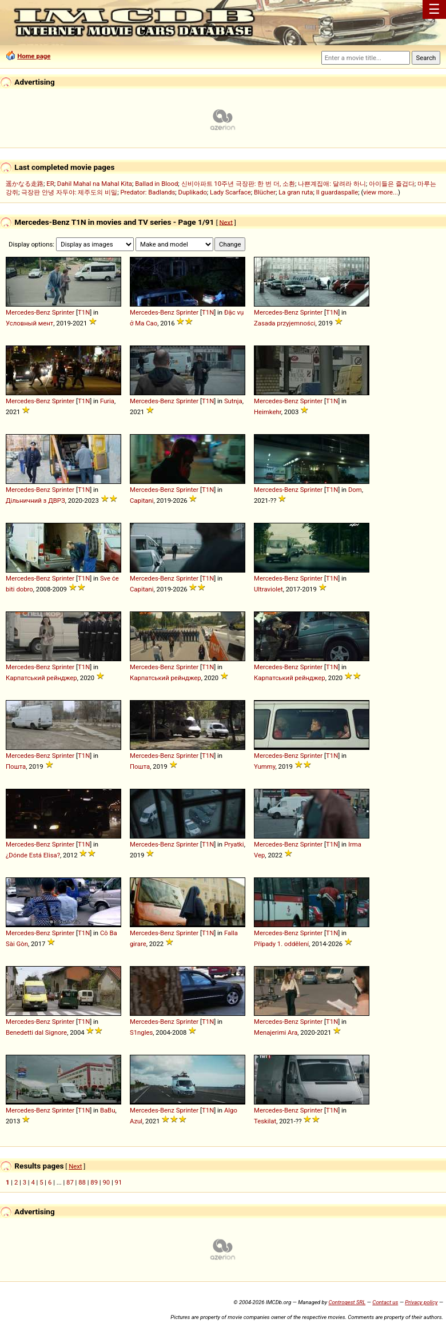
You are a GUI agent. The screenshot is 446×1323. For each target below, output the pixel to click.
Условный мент (29, 323)
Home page (33, 56)
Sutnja (233, 401)
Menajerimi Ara (275, 1032)
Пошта (16, 766)
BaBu (108, 1110)
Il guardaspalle (337, 192)
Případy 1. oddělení (281, 944)
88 (82, 1182)
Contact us (385, 1302)
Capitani (142, 500)
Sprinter (63, 312)
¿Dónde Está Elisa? (33, 855)
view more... (380, 192)
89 (94, 1182)
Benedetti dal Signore (36, 1032)
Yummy (264, 766)
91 (118, 1182)
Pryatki (234, 844)
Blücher (265, 192)
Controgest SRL (346, 1302)
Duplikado (192, 192)
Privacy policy (421, 1302)
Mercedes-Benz (28, 312)
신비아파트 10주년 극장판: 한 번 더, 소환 (238, 184)
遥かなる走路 (24, 184)
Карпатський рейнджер (41, 678)
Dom (355, 490)
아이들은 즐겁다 (392, 184)
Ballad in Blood (156, 184)
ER (50, 184)
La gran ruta (295, 192)
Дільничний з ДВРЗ (35, 500)
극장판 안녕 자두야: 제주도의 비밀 (69, 192)
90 (106, 1182)
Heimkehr (267, 412)
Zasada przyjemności (284, 323)
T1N (84, 312)
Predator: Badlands (147, 192)
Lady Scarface (230, 192)
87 (70, 1182)
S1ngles (141, 1032)
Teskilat (265, 1121)
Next (226, 222)
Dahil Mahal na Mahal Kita (94, 184)
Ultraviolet (268, 589)
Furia (107, 401)
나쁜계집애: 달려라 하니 (331, 184)
